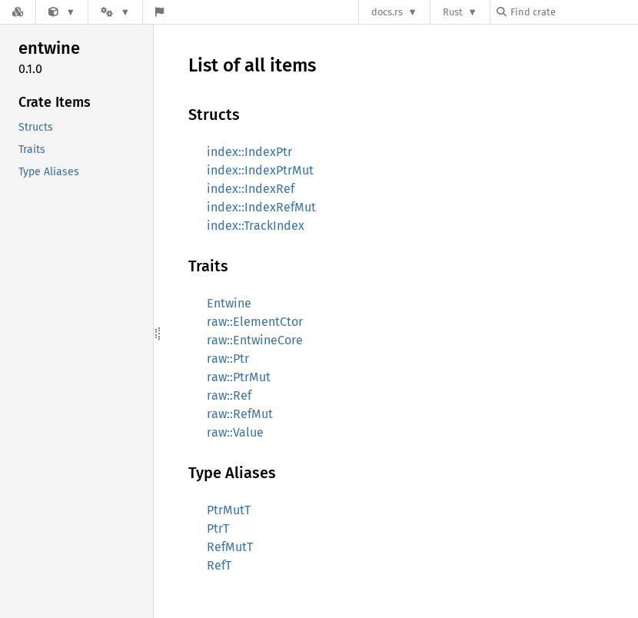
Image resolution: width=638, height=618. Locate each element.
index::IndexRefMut (261, 207)
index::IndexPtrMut (260, 170)
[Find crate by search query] (573, 12)
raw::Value (235, 432)
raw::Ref (229, 395)
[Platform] (115, 12)
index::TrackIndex (255, 225)
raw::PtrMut (239, 377)
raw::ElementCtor (255, 321)
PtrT (218, 528)
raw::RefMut (240, 414)
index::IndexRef (250, 188)
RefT (219, 565)
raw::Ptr (228, 358)
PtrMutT (229, 510)
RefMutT (230, 547)
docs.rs (387, 12)
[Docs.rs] (17, 12)
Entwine (229, 303)
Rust (453, 12)
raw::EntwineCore (255, 340)
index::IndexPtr (249, 152)
